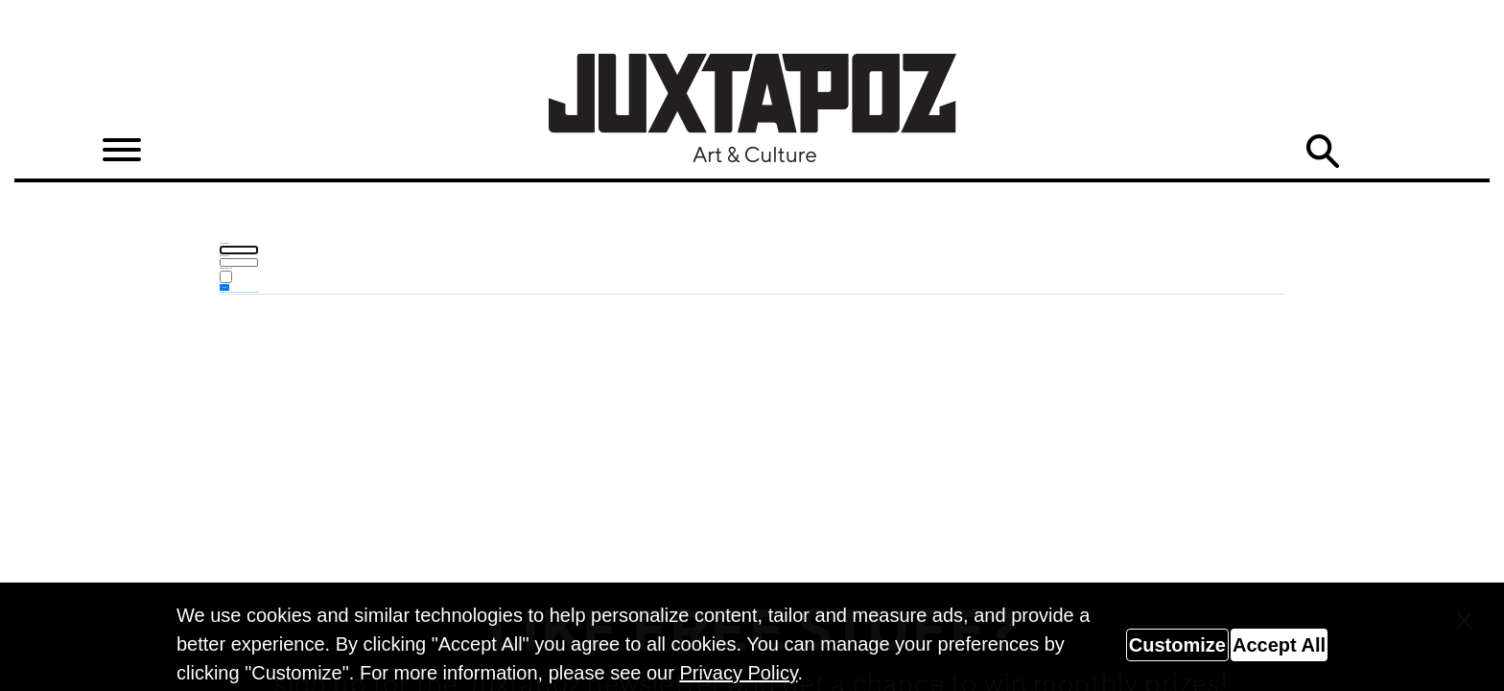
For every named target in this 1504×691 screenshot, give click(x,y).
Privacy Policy (738, 672)
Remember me (226, 268)
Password (224, 255)
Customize (1177, 644)
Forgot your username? (249, 292)
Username (225, 243)
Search (1323, 152)
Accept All (1279, 644)
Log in (225, 287)
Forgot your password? (229, 292)
